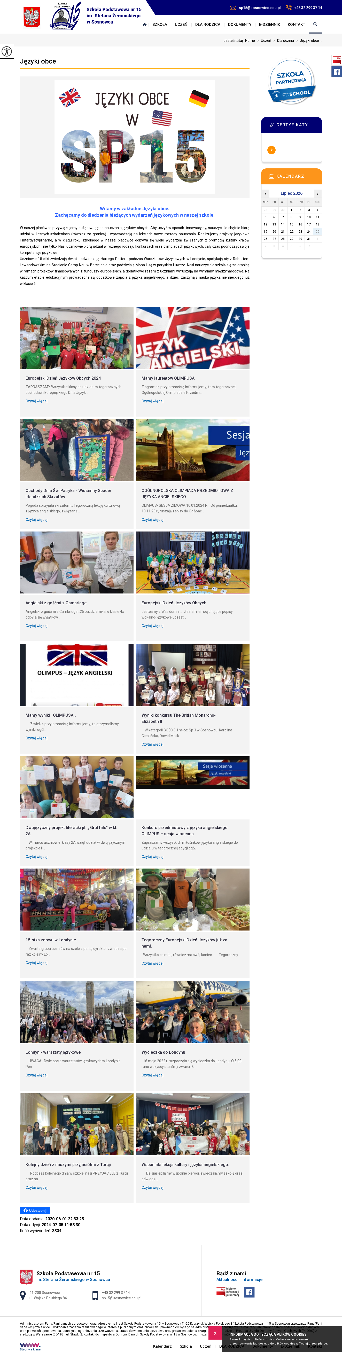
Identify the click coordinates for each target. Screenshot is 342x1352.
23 (300, 231)
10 (309, 217)
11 (318, 217)
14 (283, 224)
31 (309, 239)
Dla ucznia (282, 40)
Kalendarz (145, 24)
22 (291, 231)
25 (318, 231)
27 (274, 239)
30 (300, 239)
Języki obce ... (308, 40)
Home (250, 40)
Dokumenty (239, 24)
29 (291, 239)
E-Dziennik (269, 24)
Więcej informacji (271, 150)
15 (291, 224)
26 (265, 239)
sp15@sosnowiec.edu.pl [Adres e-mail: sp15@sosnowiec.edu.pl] (121, 1298)
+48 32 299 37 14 (304, 7)
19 (265, 231)
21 (283, 231)
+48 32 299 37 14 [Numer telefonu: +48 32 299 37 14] (116, 1293)
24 (309, 231)
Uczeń (181, 24)
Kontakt (296, 24)
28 (283, 239)
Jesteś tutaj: (234, 40)
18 (318, 224)
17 (309, 224)
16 (300, 224)
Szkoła (159, 24)
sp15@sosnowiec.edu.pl (255, 8)
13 (274, 224)
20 (274, 231)
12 (265, 224)
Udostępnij (35, 1210)
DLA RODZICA (207, 24)
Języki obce (38, 61)
